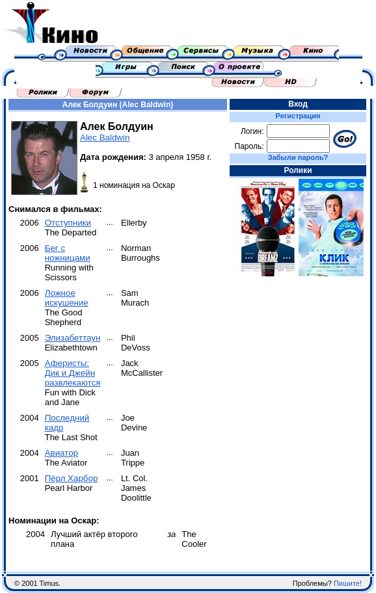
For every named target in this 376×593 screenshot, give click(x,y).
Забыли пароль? (298, 157)
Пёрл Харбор (71, 478)
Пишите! (348, 583)
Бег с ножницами (67, 253)
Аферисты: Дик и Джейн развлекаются (73, 373)
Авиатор (61, 453)
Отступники (68, 223)
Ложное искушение (66, 298)
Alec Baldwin (104, 137)
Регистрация (298, 116)
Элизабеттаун (73, 338)
